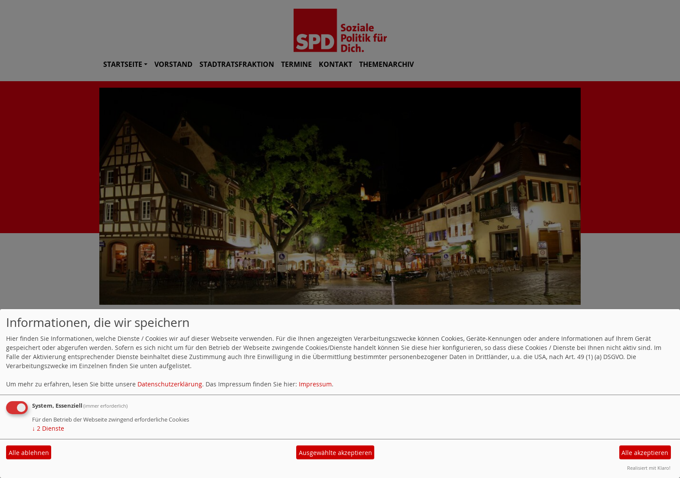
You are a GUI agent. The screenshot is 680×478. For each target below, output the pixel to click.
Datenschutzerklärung (169, 384)
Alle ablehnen (29, 452)
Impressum (315, 384)
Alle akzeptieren (644, 452)
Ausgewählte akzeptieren (335, 452)
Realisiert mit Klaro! (648, 468)
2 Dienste (48, 428)
